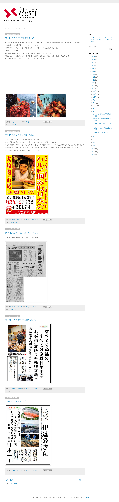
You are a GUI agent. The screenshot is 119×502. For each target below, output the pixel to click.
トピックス (8, 28)
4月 (94, 136)
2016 (93, 86)
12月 (95, 91)
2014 (93, 149)
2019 (93, 77)
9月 (94, 100)
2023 (93, 65)
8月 (94, 103)
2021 (93, 71)
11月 (95, 94)
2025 (93, 59)
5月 (94, 111)
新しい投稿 (9, 480)
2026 (93, 57)
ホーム (46, 480)
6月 (94, 108)
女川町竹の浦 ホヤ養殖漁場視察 (20, 38)
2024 (93, 62)
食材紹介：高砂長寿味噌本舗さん (20, 320)
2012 (93, 154)
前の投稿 (82, 480)
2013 (93, 152)
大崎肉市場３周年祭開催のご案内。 (21, 135)
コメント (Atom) (14, 483)
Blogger (87, 497)
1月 (94, 145)
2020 (93, 74)
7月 (94, 105)
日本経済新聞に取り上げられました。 (23, 232)
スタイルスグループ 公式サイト (101, 37)
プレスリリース (17, 28)
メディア (25, 28)
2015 (93, 88)
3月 (94, 139)
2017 (93, 83)
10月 (95, 97)
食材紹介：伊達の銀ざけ (16, 401)
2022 (93, 68)
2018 (93, 80)
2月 (94, 142)
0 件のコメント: (35, 122)
